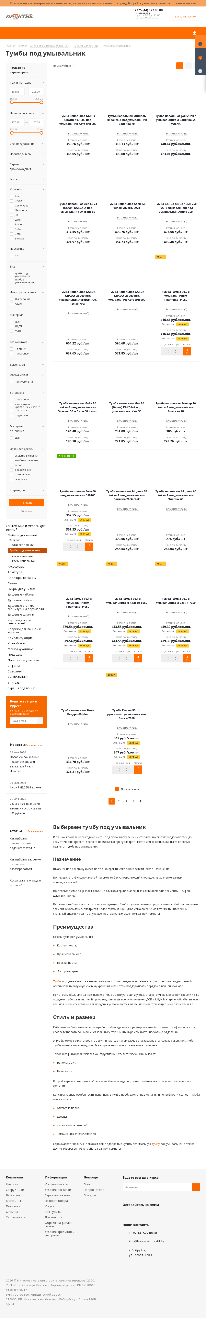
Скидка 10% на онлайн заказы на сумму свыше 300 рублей (25, 808)
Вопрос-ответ (94, 1190)
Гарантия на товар (58, 1195)
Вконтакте (127, 1214)
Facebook (136, 1214)
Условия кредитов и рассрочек (59, 1233)
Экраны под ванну (21, 688)
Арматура (15, 572)
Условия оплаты (56, 1184)
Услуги (49, 1206)
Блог (87, 1184)
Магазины (13, 1201)
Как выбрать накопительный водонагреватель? (22, 843)
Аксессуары (16, 566)
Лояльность (54, 1217)
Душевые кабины (21, 594)
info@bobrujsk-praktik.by (147, 1241)
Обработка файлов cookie (58, 1224)
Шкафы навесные (21, 556)
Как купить (53, 1212)
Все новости (34, 745)
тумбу (155, 1144)
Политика (13, 1206)
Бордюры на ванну (22, 578)
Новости (12, 1184)
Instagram (146, 1214)
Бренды (90, 1195)
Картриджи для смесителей (19, 621)
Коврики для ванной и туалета (24, 630)
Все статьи (35, 831)
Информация (56, 1177)
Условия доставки (58, 1190)
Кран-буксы (16, 643)
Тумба (57, 981)
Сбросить (26, 511)
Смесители (16, 671)
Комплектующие (20, 638)
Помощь (91, 1177)
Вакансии (13, 1195)
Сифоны (14, 666)
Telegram (156, 1214)
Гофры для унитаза (22, 589)
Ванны (12, 583)
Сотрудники (15, 1190)
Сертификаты (16, 1217)
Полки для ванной (21, 545)
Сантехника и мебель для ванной (25, 528)
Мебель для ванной (22, 535)
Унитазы (14, 682)
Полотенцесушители (23, 660)
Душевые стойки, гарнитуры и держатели (26, 607)
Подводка (15, 654)
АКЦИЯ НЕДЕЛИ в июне (25, 787)
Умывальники (18, 677)
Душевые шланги (21, 614)
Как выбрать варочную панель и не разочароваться (25, 864)
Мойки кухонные (20, 649)
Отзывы (12, 1212)
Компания (14, 1177)
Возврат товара (56, 1201)
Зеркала (14, 540)
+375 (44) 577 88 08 (149, 10)
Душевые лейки (20, 600)
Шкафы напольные (22, 561)
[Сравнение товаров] (200, 68)
